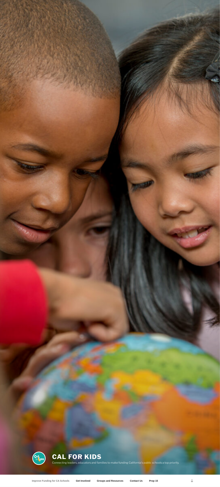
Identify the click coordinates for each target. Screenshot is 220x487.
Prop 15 (153, 480)
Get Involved (83, 480)
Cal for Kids (77, 457)
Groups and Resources (110, 480)
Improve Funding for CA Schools (50, 480)
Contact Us (136, 480)
